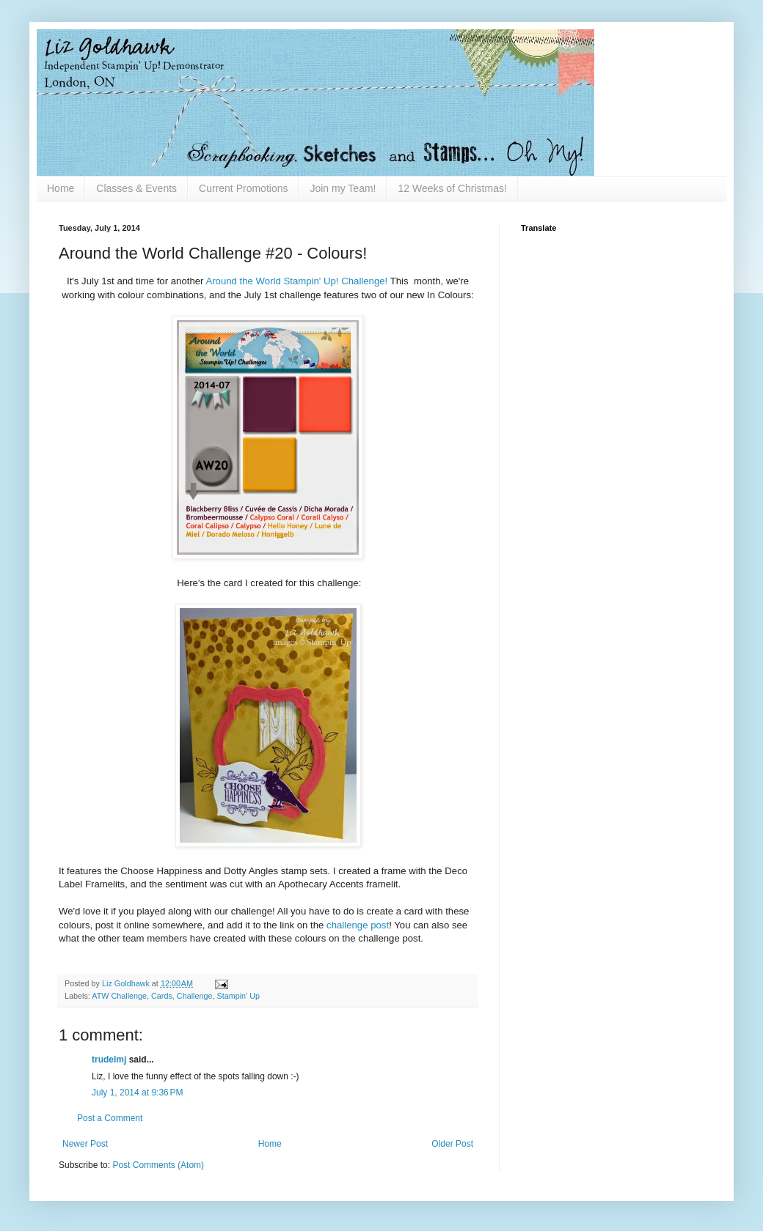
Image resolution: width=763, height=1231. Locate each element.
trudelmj (109, 1059)
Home (60, 188)
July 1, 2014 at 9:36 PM (137, 1092)
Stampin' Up (237, 995)
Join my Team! (343, 188)
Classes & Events (136, 188)
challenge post (357, 925)
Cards (161, 995)
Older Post (452, 1144)
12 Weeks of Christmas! (452, 188)
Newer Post (85, 1144)
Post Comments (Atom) (158, 1165)
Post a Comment (109, 1118)
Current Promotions (243, 188)
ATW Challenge (119, 995)
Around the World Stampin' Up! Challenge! (296, 281)
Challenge (195, 995)
